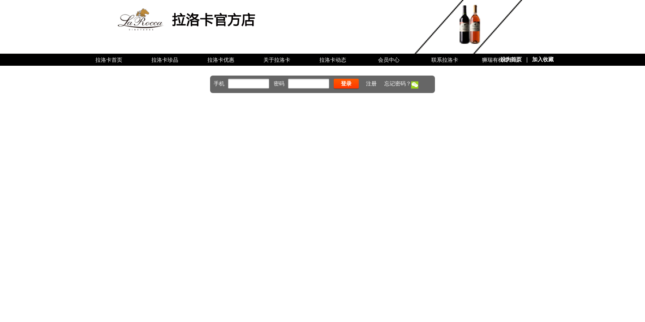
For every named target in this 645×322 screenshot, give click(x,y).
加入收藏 (543, 59)
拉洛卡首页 (108, 60)
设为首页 (511, 59)
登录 (346, 83)
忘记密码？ (397, 83)
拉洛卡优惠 (220, 60)
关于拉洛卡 (276, 60)
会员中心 (389, 60)
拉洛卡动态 (332, 60)
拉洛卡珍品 (164, 60)
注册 (371, 83)
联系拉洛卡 (444, 60)
